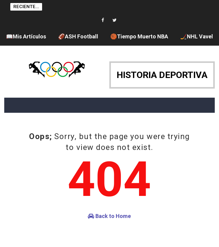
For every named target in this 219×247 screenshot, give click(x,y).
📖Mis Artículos (26, 36)
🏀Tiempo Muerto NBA (139, 36)
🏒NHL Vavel (196, 36)
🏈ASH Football (78, 36)
